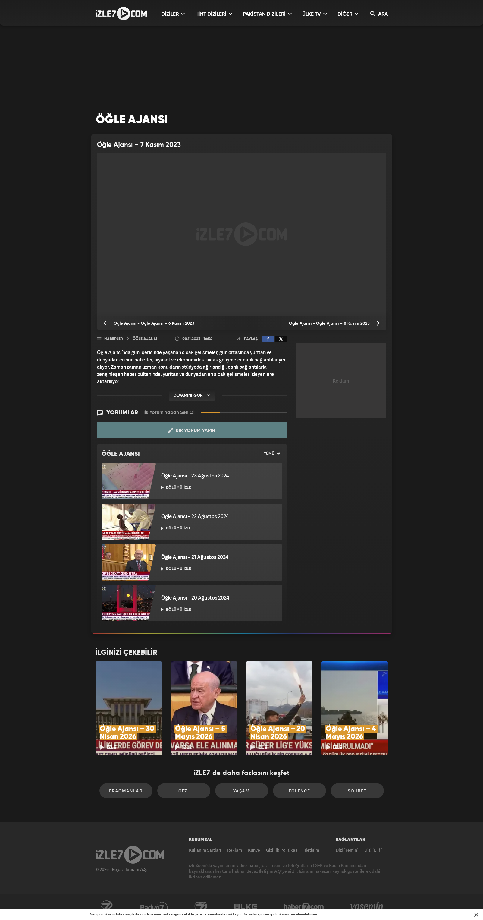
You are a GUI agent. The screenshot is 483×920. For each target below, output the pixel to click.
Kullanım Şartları (205, 850)
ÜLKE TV (314, 14)
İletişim (312, 850)
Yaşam (241, 791)
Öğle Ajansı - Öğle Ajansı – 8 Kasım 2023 (334, 323)
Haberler (113, 339)
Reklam (234, 850)
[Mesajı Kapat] (476, 914)
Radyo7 (154, 907)
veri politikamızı (277, 914)
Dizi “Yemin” (347, 850)
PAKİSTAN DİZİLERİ (267, 14)
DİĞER (347, 14)
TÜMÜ (272, 453)
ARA (379, 14)
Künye (254, 850)
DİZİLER (173, 14)
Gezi (183, 791)
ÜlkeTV (245, 907)
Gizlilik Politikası (282, 850)
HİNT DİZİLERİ (213, 14)
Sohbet (357, 791)
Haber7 (304, 907)
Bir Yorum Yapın (191, 430)
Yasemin (367, 907)
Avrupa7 (201, 907)
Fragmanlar (126, 791)
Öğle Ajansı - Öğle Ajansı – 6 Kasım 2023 (149, 323)
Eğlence (299, 791)
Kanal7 (106, 907)
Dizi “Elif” (373, 850)
